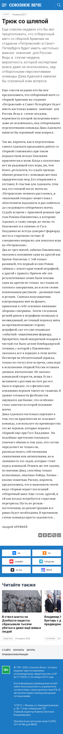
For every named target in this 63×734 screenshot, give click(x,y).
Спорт (6, 14)
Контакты (18, 650)
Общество (8, 639)
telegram (46, 561)
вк (16, 553)
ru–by (16, 570)
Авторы (31, 650)
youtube (16, 561)
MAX (46, 570)
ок (47, 553)
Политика (50, 639)
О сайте (6, 650)
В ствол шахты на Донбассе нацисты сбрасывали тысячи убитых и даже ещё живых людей (21, 624)
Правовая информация (15, 654)
